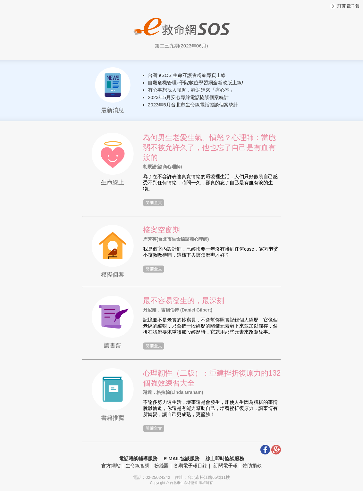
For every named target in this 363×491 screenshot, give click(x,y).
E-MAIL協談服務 (181, 458)
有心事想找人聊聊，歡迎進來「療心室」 (191, 90)
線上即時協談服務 (225, 458)
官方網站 (111, 465)
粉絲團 (161, 465)
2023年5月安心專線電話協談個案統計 (188, 97)
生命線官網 (137, 465)
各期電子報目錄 (190, 465)
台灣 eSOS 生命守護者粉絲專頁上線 (187, 75)
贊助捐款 (252, 465)
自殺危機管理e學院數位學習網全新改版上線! (195, 82)
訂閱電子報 (345, 6)
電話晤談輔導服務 (138, 458)
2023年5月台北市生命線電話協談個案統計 (193, 104)
